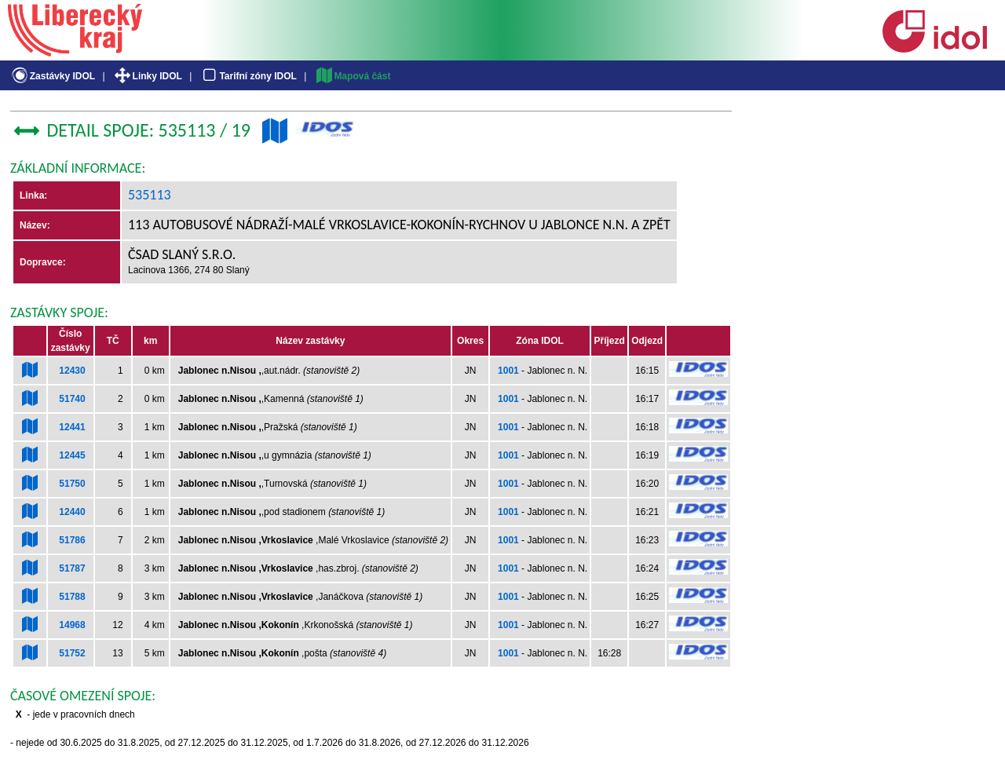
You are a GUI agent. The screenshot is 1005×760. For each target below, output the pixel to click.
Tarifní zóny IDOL (248, 76)
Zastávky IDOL (52, 76)
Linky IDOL (147, 76)
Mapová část (352, 76)
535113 (149, 194)
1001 (508, 370)
